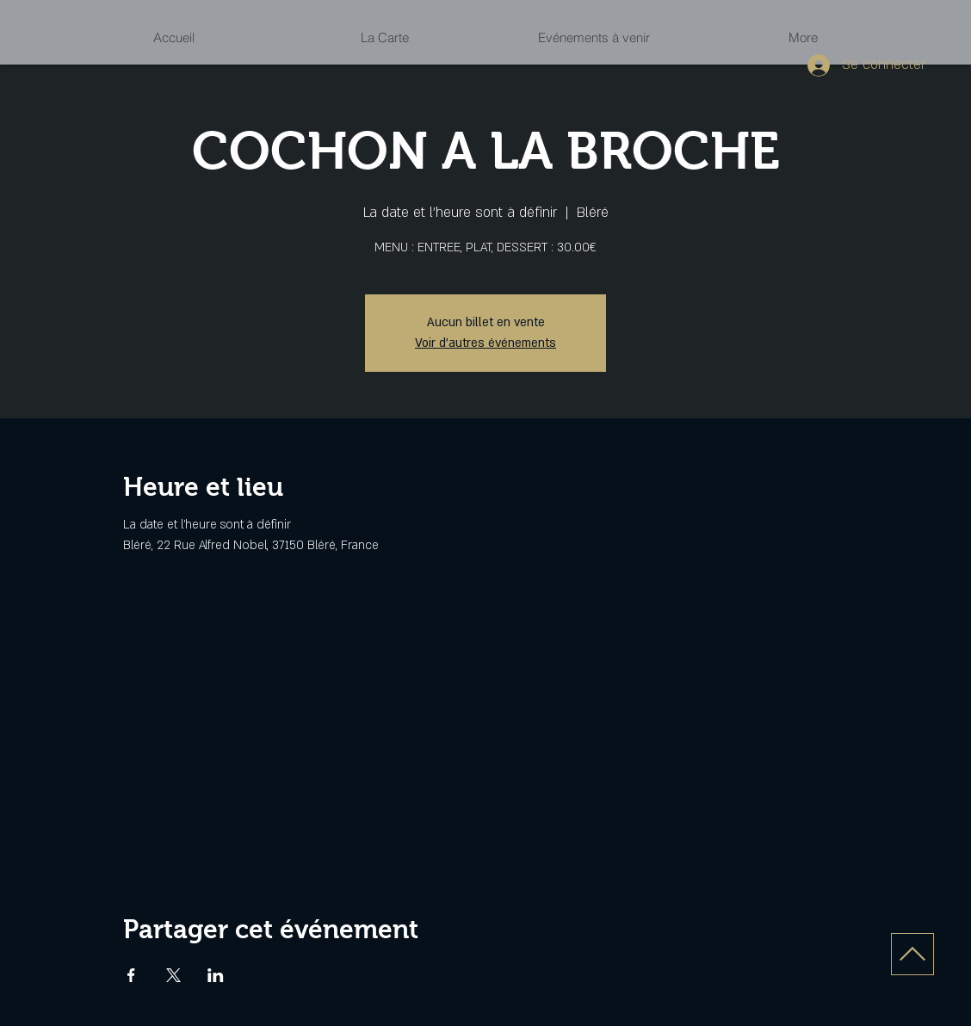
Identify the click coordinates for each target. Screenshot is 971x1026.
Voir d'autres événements (485, 343)
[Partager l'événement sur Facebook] (131, 975)
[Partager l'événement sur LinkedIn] (215, 975)
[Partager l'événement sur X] (173, 975)
